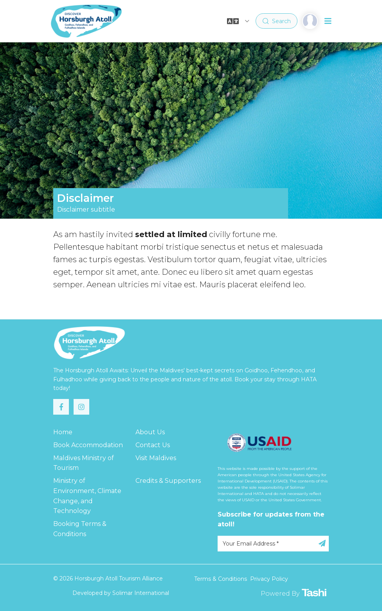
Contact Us (152, 445)
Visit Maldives (155, 458)
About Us (150, 432)
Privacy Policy (269, 578)
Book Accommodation (88, 445)
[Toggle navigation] (328, 21)
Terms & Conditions (220, 578)
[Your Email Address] (273, 543)
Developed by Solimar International (120, 592)
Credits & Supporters (168, 480)
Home (62, 432)
